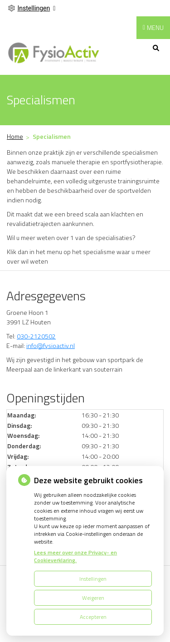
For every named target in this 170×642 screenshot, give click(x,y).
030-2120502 (36, 336)
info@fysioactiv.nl (50, 345)
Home (15, 136)
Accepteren (93, 617)
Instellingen (93, 578)
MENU (155, 27)
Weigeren (93, 597)
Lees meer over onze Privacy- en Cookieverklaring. (75, 556)
